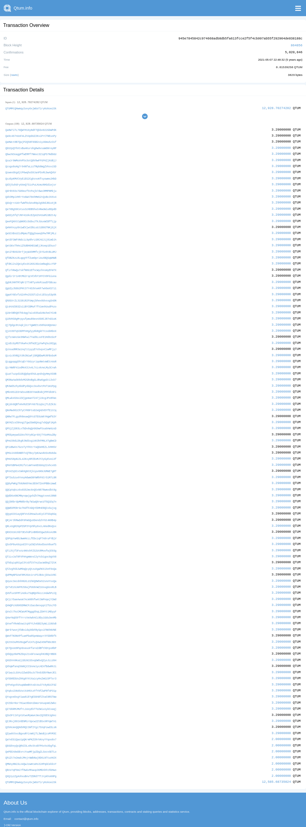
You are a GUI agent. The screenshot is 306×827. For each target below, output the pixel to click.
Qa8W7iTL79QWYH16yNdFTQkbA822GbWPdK (30, 129)
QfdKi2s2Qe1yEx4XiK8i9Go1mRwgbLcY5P (30, 259)
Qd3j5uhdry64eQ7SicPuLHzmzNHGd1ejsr (30, 182)
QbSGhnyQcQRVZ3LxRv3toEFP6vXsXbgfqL (30, 726)
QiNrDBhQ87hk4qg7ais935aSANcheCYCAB (30, 306)
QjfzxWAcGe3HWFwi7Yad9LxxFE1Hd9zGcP (30, 330)
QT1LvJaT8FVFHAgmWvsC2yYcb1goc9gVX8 (30, 543)
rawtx (14, 74)
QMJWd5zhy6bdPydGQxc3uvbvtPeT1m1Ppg (30, 377)
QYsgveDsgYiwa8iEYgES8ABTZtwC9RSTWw (30, 679)
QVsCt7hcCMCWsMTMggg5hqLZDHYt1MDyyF (30, 596)
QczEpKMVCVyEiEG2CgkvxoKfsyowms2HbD (30, 176)
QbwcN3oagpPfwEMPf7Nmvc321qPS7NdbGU (30, 152)
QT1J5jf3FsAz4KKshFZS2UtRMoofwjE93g (30, 537)
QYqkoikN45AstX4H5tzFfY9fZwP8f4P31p (30, 673)
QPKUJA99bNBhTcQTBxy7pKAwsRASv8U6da (30, 442)
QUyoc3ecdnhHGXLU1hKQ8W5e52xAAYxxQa (30, 566)
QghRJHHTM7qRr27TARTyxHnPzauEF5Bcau (30, 276)
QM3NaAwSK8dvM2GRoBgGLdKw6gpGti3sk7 (30, 371)
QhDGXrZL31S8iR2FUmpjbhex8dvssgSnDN (30, 294)
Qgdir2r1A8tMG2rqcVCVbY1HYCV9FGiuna (30, 270)
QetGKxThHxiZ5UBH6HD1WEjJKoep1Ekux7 (30, 241)
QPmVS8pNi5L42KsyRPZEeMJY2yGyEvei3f (30, 448)
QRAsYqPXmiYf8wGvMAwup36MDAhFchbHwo (30, 750)
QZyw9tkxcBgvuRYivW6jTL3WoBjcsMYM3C (30, 714)
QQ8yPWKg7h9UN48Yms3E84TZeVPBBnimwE (30, 472)
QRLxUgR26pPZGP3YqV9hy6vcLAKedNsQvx (30, 513)
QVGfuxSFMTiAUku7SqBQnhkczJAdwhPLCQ (30, 578)
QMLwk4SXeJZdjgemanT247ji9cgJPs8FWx (30, 389)
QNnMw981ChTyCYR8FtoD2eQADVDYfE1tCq (30, 401)
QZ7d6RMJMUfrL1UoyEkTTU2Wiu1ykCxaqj (30, 691)
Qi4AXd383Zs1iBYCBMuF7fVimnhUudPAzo (30, 300)
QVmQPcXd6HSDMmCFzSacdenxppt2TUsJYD (30, 590)
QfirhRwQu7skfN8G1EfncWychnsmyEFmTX (30, 265)
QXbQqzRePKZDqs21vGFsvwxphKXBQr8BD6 (30, 637)
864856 (296, 44)
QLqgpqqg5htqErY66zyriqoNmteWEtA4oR (30, 353)
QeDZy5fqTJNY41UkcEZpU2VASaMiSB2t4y (30, 211)
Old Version (13, 804)
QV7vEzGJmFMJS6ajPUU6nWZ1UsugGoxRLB (30, 572)
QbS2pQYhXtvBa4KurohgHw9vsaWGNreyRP (30, 146)
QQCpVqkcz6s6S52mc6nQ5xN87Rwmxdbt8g (30, 478)
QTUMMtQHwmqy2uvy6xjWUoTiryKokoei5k (30, 107)
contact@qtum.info (26, 798)
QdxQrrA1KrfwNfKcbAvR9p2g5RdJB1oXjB (30, 200)
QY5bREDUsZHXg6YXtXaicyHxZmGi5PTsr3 (30, 661)
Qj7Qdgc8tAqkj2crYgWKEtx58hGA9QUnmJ (30, 318)
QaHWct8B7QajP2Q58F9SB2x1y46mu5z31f (30, 141)
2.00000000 (281, 720)
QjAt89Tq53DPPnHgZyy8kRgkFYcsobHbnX (30, 324)
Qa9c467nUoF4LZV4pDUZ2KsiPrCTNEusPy (30, 135)
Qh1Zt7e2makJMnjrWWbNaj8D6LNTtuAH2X (30, 738)
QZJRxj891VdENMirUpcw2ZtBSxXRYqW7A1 (30, 702)
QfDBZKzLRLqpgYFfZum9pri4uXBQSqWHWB (30, 253)
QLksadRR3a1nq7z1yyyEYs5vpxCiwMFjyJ (30, 342)
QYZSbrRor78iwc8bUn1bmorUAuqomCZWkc (30, 685)
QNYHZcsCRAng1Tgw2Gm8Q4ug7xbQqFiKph (30, 412)
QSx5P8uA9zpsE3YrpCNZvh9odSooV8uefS (30, 531)
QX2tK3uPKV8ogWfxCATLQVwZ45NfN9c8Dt (30, 625)
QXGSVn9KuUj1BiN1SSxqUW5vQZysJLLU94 (30, 643)
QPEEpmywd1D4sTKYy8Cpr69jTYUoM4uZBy (30, 424)
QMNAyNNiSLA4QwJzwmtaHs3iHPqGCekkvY (30, 744)
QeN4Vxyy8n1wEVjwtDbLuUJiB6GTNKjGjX (30, 223)
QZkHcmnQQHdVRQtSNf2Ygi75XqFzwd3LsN (30, 708)
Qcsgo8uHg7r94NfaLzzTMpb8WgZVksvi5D (30, 164)
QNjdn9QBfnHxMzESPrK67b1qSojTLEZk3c (30, 395)
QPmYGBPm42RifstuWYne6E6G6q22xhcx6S (30, 454)
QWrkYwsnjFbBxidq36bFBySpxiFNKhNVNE (30, 613)
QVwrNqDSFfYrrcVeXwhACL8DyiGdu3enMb (30, 602)
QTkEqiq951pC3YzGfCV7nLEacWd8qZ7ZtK (30, 549)
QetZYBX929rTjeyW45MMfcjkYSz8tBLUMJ (30, 247)
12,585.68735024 (276, 761)
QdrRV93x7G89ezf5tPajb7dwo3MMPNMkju (30, 188)
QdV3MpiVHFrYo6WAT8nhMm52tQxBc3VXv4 (30, 194)
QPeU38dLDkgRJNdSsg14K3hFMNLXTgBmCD (30, 430)
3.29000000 (281, 146)
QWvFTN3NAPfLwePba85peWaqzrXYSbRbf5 (30, 619)
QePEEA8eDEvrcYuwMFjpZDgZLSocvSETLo (30, 732)
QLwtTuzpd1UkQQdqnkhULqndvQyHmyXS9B (30, 365)
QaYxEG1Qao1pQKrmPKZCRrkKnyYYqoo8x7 (30, 720)
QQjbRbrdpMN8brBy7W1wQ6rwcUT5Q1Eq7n (30, 489)
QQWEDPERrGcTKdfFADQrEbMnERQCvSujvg (30, 495)
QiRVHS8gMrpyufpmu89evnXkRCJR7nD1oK (30, 312)
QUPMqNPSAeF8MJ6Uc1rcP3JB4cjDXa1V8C (30, 560)
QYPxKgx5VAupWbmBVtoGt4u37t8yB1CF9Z (30, 667)
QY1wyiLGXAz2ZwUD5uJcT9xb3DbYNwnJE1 (30, 655)
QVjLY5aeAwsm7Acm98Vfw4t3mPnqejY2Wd (30, 584)
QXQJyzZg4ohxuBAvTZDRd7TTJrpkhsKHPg (30, 755)
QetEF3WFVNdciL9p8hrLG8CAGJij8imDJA (30, 235)
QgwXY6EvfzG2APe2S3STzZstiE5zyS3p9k (30, 288)
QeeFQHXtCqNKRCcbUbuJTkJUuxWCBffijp (30, 217)
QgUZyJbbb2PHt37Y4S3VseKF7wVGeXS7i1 (30, 282)
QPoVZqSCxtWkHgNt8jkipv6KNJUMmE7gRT (30, 460)
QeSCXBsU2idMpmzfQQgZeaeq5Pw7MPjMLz (30, 229)
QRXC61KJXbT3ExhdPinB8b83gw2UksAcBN (30, 519)
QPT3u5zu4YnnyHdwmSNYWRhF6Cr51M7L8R (30, 466)
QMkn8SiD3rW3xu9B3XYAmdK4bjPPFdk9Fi (30, 383)
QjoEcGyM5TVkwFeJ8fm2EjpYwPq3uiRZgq (30, 336)
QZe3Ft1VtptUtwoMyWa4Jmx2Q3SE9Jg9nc (30, 696)
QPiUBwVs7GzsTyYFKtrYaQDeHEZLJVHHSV (30, 436)
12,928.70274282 (276, 107)
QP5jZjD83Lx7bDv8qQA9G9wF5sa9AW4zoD (30, 418)
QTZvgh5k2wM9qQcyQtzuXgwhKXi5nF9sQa (30, 554)
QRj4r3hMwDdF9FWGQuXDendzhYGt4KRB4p (30, 507)
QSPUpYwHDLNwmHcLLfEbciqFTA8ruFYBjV (30, 525)
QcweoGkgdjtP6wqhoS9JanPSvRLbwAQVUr (30, 170)
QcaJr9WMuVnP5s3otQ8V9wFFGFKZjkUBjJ (30, 158)
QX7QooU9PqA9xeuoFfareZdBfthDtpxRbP (30, 631)
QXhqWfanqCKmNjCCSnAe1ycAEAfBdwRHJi (30, 649)
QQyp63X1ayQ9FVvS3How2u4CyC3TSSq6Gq (30, 501)
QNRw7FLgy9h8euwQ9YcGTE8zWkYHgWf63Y (30, 406)
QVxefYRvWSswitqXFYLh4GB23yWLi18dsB (30, 607)
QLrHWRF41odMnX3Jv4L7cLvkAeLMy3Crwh (30, 359)
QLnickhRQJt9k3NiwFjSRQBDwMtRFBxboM (30, 347)
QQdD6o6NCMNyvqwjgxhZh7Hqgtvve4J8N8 (30, 484)
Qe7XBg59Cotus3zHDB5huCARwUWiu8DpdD (30, 205)
